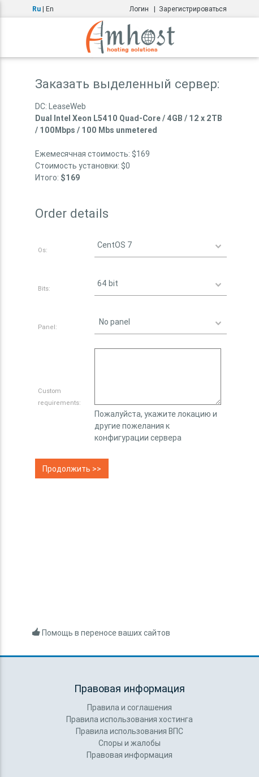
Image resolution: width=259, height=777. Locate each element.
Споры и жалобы (129, 743)
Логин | (144, 9)
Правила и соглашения (129, 707)
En (50, 9)
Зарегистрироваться (193, 9)
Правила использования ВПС (129, 731)
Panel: (47, 327)
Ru (36, 9)
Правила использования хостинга (129, 719)
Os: (43, 250)
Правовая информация (129, 755)
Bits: (44, 288)
